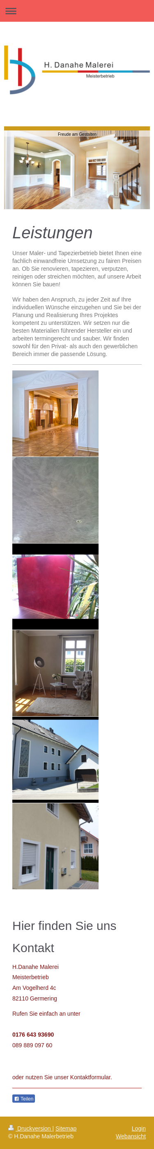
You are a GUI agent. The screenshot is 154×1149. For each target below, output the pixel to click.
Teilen (23, 1099)
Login (139, 1128)
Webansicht (131, 1136)
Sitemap (65, 1128)
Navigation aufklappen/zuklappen (77, 11)
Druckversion (30, 1128)
